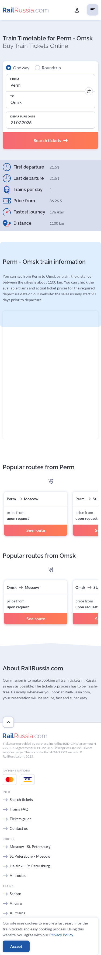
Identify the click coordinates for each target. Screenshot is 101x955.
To (12, 96)
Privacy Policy (61, 935)
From (14, 79)
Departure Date (22, 116)
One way (21, 67)
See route (35, 530)
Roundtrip (51, 67)
